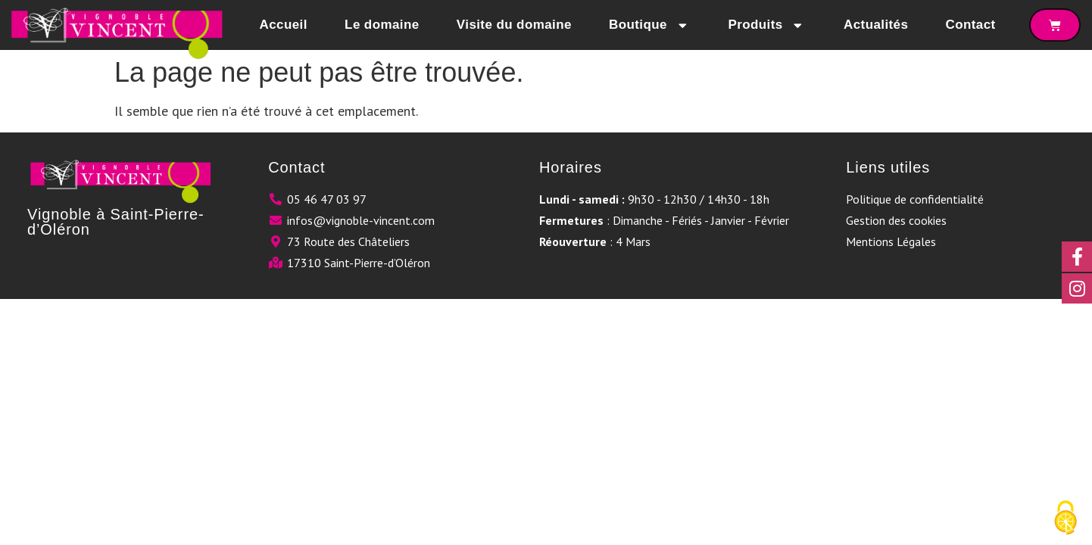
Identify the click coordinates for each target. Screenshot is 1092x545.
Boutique (650, 25)
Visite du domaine (514, 24)
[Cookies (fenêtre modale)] (1065, 519)
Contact (971, 24)
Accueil (283, 24)
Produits (767, 25)
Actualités (876, 24)
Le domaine (382, 24)
